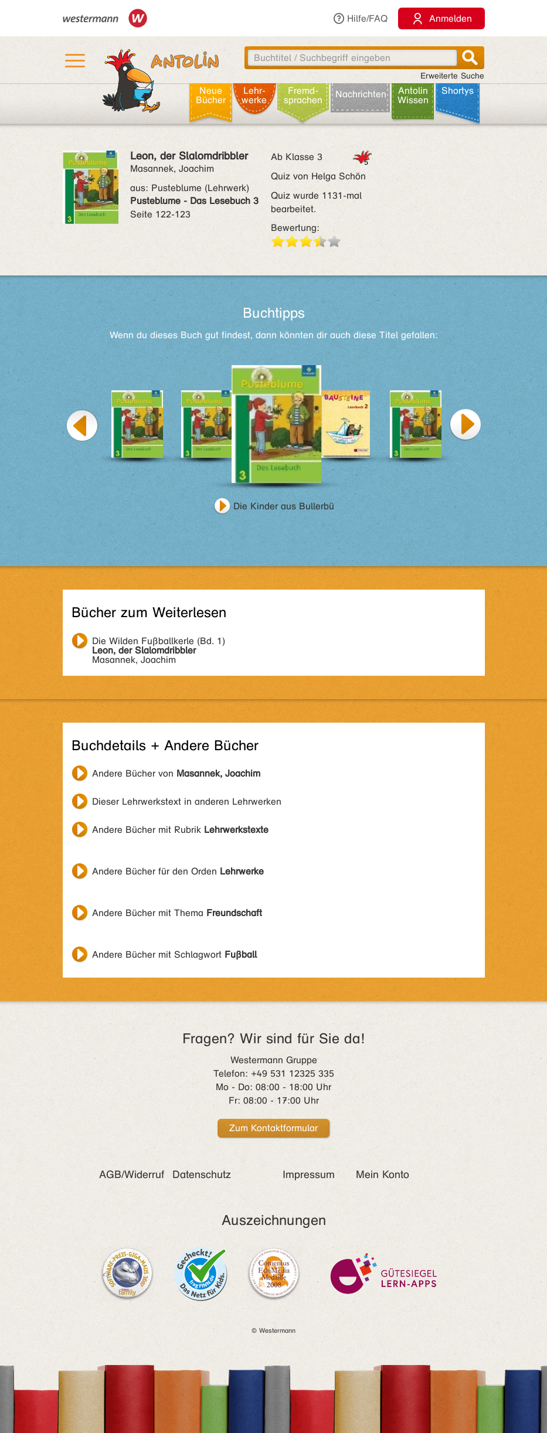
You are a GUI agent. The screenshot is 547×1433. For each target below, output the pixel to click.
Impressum (309, 1174)
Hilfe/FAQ (360, 18)
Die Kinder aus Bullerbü (283, 506)
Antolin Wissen (413, 95)
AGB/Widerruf (131, 1174)
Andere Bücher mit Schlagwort (174, 954)
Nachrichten (360, 94)
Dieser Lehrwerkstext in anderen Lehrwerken (186, 801)
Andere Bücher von (176, 773)
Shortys (457, 90)
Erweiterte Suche (452, 76)
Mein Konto (382, 1174)
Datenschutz (201, 1174)
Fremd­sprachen (303, 95)
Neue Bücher (211, 95)
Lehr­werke (254, 95)
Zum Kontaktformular (273, 1128)
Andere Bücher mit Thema (177, 912)
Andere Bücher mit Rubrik (180, 829)
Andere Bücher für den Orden (178, 871)
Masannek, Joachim (158, 642)
